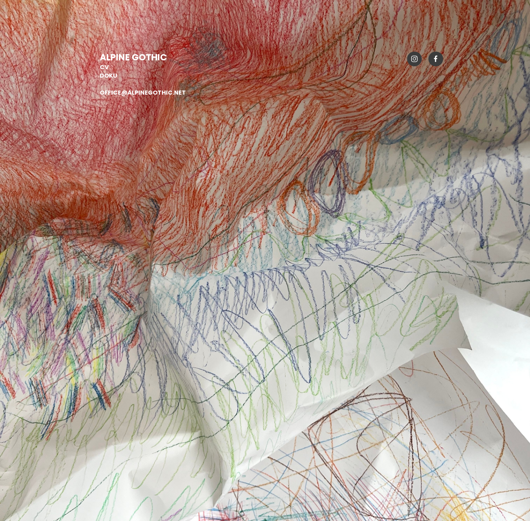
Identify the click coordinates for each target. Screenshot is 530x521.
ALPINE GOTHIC (134, 57)
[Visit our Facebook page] (435, 59)
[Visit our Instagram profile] (414, 59)
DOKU (108, 75)
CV (104, 67)
